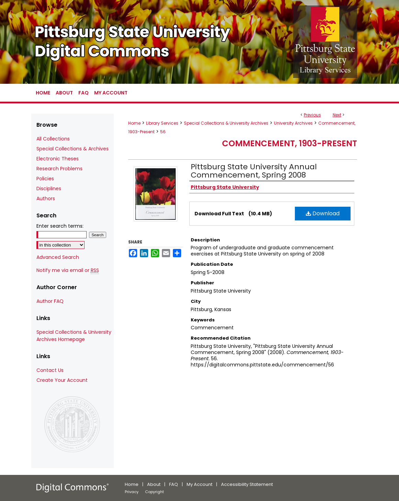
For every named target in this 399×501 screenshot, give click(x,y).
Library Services (162, 123)
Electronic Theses (57, 158)
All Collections (53, 138)
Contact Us (50, 370)
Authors (45, 198)
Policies (45, 178)
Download (323, 213)
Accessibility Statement (247, 484)
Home (134, 123)
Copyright (154, 491)
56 (163, 132)
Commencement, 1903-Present (289, 143)
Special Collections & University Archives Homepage (73, 336)
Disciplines (48, 188)
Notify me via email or (67, 270)
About (153, 484)
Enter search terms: (60, 226)
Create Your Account (62, 380)
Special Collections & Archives (72, 148)
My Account (199, 484)
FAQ (173, 484)
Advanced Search (57, 257)
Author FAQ (50, 301)
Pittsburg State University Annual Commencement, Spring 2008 (254, 170)
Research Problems (59, 168)
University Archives (293, 123)
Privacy (131, 491)
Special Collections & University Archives (226, 123)
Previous (312, 115)
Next (337, 115)
